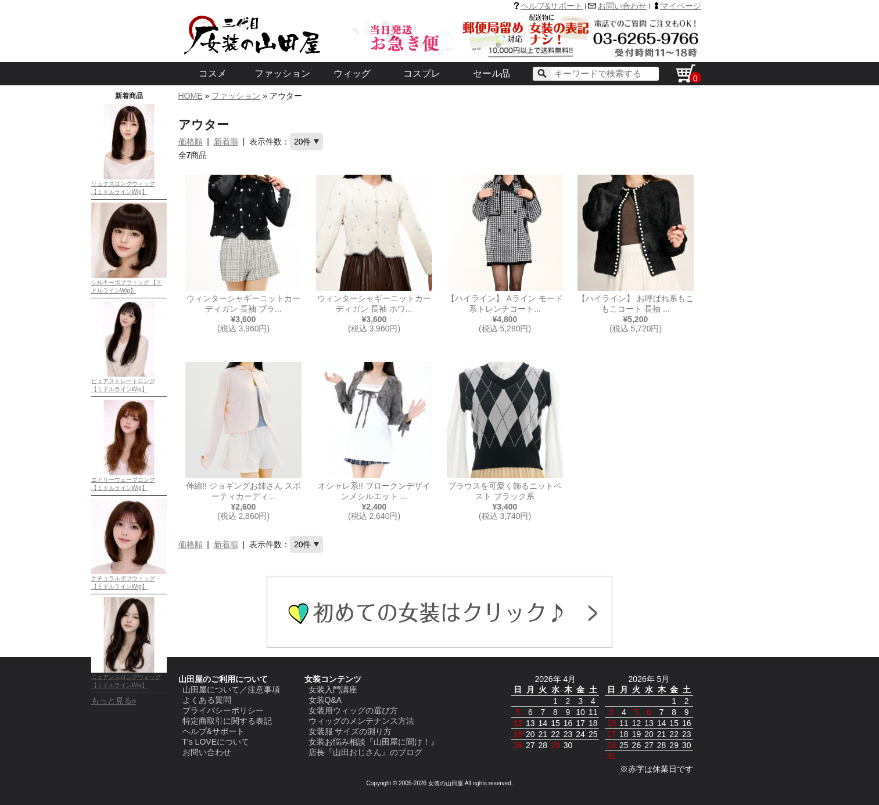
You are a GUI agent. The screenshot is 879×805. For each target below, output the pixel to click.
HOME (190, 95)
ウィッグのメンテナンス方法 (361, 720)
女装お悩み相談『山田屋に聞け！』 (373, 741)
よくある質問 (206, 700)
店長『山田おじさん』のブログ (365, 752)
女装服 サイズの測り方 (350, 731)
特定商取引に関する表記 (227, 720)
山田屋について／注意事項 (231, 689)
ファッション (282, 73)
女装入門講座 (332, 689)
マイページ (681, 5)
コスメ (213, 73)
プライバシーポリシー (223, 710)
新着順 (226, 141)
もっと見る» (114, 700)
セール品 (491, 73)
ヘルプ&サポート (552, 5)
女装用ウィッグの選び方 (353, 710)
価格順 (190, 141)
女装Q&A (325, 700)
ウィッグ (352, 73)
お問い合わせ (622, 5)
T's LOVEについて (215, 741)
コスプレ (421, 73)
